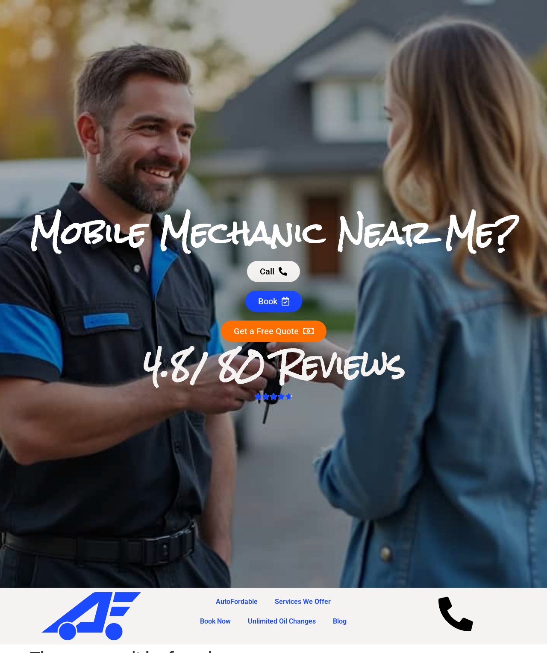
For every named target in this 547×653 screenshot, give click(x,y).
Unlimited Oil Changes (282, 621)
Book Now (215, 621)
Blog (340, 621)
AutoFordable (237, 602)
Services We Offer (303, 602)
